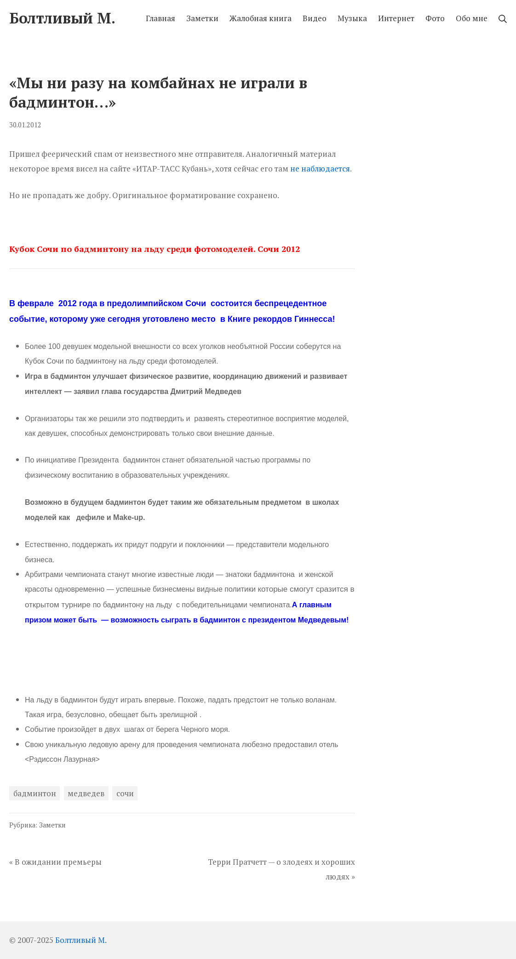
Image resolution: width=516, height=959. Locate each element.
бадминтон (34, 793)
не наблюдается (320, 168)
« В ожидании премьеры (55, 861)
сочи (125, 793)
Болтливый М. (81, 940)
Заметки (52, 825)
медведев (86, 793)
